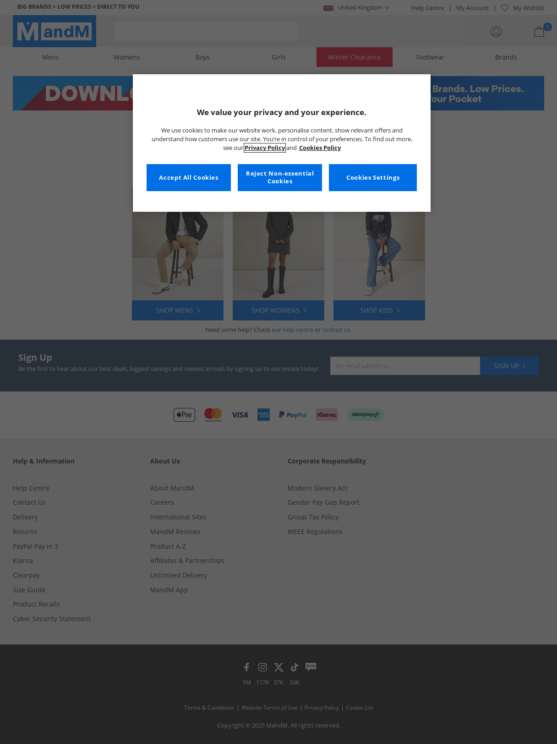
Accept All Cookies (188, 178)
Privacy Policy (265, 148)
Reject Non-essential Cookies (280, 178)
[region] (282, 143)
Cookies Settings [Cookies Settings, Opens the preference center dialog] (372, 178)
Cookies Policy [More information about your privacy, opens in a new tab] (320, 148)
